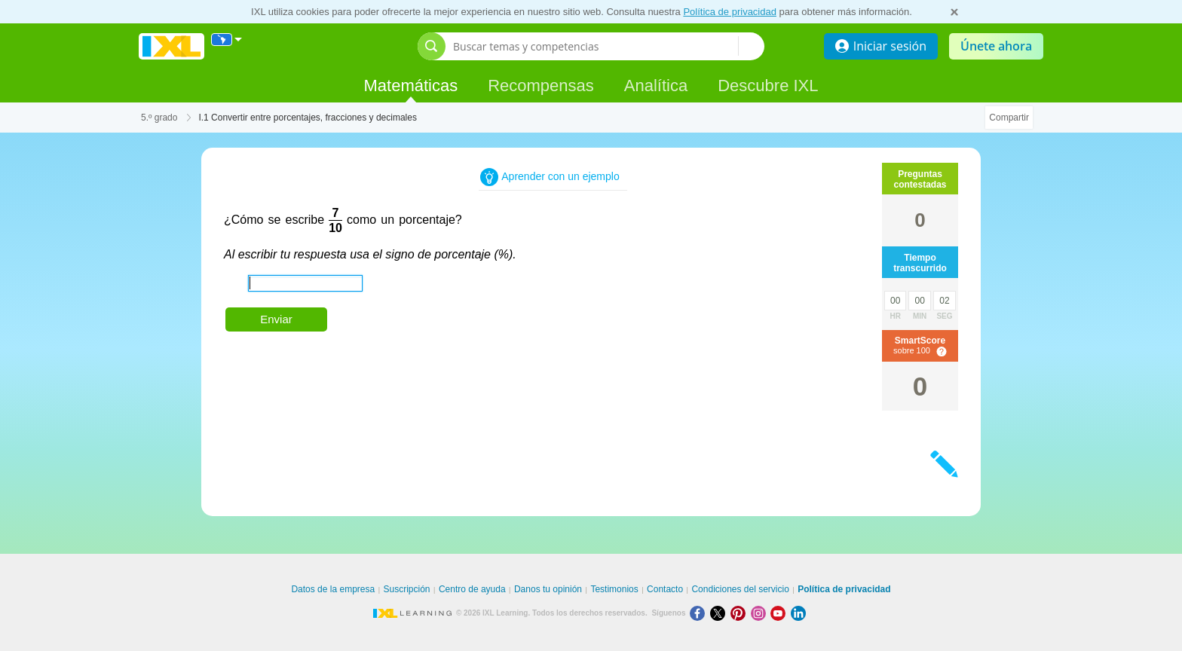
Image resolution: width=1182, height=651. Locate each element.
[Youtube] (780, 613)
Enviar (276, 319)
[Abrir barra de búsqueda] (432, 46)
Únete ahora (996, 46)
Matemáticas (410, 85)
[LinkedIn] (800, 613)
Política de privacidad (729, 11)
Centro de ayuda (472, 589)
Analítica (655, 85)
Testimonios (614, 589)
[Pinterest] (740, 613)
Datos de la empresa (333, 589)
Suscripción (407, 589)
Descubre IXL (768, 85)
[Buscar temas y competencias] (595, 46)
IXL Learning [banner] (171, 46)
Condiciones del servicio (740, 589)
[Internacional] (227, 39)
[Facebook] (700, 613)
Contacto (665, 589)
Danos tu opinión (548, 589)
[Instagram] (761, 613)
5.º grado (159, 117)
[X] (720, 613)
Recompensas (541, 85)
